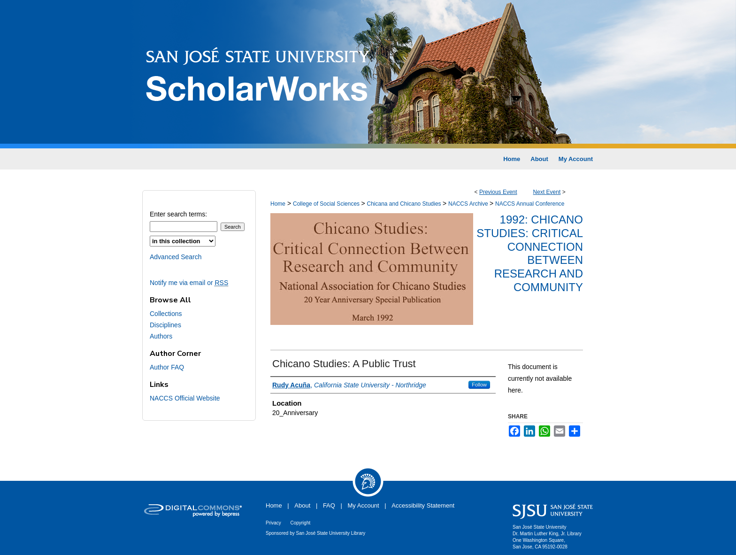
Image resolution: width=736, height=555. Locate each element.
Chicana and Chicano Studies (404, 203)
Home (277, 203)
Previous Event (498, 192)
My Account (363, 505)
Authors (161, 336)
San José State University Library (331, 533)
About (302, 505)
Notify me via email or (189, 282)
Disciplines (165, 325)
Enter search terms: (178, 214)
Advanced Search (176, 257)
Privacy (273, 522)
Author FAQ (167, 367)
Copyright (300, 522)
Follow (479, 384)
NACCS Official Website (185, 398)
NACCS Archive (469, 203)
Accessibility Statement (422, 505)
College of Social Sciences (327, 203)
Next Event (547, 192)
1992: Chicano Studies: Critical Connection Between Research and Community (529, 253)
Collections (166, 313)
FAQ (329, 505)
